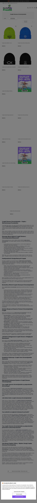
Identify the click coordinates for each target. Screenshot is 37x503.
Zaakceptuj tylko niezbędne (19, 491)
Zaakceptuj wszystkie (19, 496)
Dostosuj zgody (19, 494)
